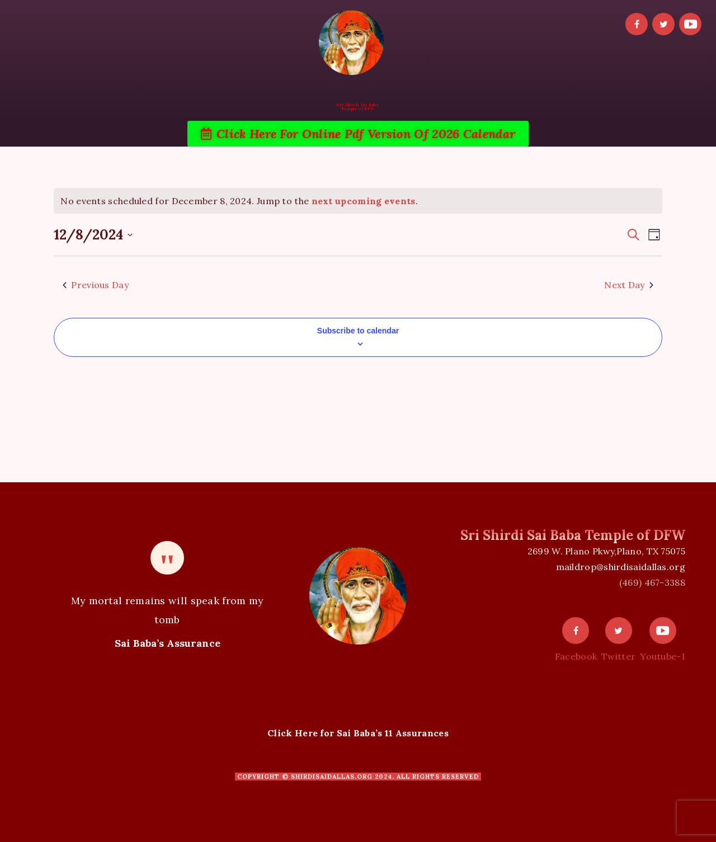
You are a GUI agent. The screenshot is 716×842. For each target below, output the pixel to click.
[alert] (358, 201)
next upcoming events (364, 200)
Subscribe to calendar (358, 330)
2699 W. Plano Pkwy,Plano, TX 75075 (606, 551)
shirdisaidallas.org (332, 776)
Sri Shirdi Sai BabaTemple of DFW (358, 106)
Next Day (628, 284)
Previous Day (96, 284)
